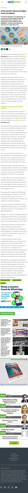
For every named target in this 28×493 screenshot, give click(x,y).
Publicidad (14, 457)
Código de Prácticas (14, 458)
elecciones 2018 (5, 280)
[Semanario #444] (14, 372)
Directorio (14, 454)
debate (3, 283)
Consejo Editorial (14, 455)
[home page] (14, 2)
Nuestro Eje (3, 7)
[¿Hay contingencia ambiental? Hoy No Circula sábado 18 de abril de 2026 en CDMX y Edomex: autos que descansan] (20, 341)
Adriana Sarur (11, 433)
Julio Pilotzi (10, 396)
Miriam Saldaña (11, 407)
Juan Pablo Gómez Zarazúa (12, 416)
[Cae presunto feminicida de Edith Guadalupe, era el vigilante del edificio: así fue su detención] (20, 323)
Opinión (8, 394)
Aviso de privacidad (5, 468)
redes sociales (16, 280)
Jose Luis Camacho (12, 426)
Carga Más (14, 443)
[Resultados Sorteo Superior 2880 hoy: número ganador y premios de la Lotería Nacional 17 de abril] (20, 332)
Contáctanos (14, 460)
